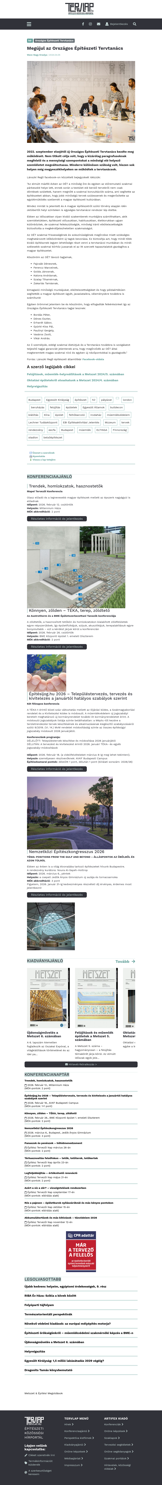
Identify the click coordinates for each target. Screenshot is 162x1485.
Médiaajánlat (73, 1458)
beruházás (37, 407)
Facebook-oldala (93, 359)
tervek (125, 422)
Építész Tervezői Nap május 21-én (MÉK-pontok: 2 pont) (46, 1179)
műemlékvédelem (118, 414)
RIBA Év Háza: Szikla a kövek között (50, 1295)
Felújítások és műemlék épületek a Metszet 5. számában (94, 1036)
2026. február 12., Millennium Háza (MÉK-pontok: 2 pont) (47, 1087)
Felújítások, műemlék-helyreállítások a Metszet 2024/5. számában (75, 374)
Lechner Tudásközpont (43, 422)
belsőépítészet (53, 437)
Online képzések (76, 1451)
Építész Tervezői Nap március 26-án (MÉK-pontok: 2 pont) (48, 1149)
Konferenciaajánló (77, 1431)
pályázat (106, 399)
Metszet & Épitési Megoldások (44, 1393)
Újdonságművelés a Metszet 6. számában (44, 1034)
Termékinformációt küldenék (39, 1462)
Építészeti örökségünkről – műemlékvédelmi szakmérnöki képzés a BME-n (79, 1333)
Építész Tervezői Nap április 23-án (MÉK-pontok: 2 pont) (46, 1164)
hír (93, 399)
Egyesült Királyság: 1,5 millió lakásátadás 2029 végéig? (64, 1360)
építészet (80, 399)
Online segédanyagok (118, 1451)
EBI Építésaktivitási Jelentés (81, 422)
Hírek (69, 1424)
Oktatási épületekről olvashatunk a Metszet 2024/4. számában (72, 380)
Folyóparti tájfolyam (39, 1305)
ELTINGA (101, 430)
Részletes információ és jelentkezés (57, 518)
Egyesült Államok (94, 407)
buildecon (116, 407)
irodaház (95, 414)
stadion (33, 437)
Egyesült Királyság (57, 399)
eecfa (52, 430)
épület (59, 414)
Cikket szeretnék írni (40, 1455)
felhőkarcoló (77, 414)
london (127, 399)
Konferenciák (113, 1424)
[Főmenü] (29, 24)
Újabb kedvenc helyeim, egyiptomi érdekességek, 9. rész (65, 1286)
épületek (71, 407)
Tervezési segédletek (118, 1444)
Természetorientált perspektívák (48, 1314)
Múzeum (110, 422)
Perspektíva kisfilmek (79, 1438)
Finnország (120, 430)
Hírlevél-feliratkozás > (81, 1064)
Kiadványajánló (75, 1444)
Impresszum (73, 1465)
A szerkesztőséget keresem (38, 1472)
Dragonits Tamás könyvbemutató (48, 1370)
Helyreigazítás (37, 386)
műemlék (85, 430)
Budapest (35, 399)
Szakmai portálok (116, 1458)
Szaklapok (112, 1438)
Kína (47, 414)
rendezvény (36, 430)
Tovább (123, 961)
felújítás (55, 407)
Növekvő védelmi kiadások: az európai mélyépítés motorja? (68, 1323)
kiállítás (33, 414)
